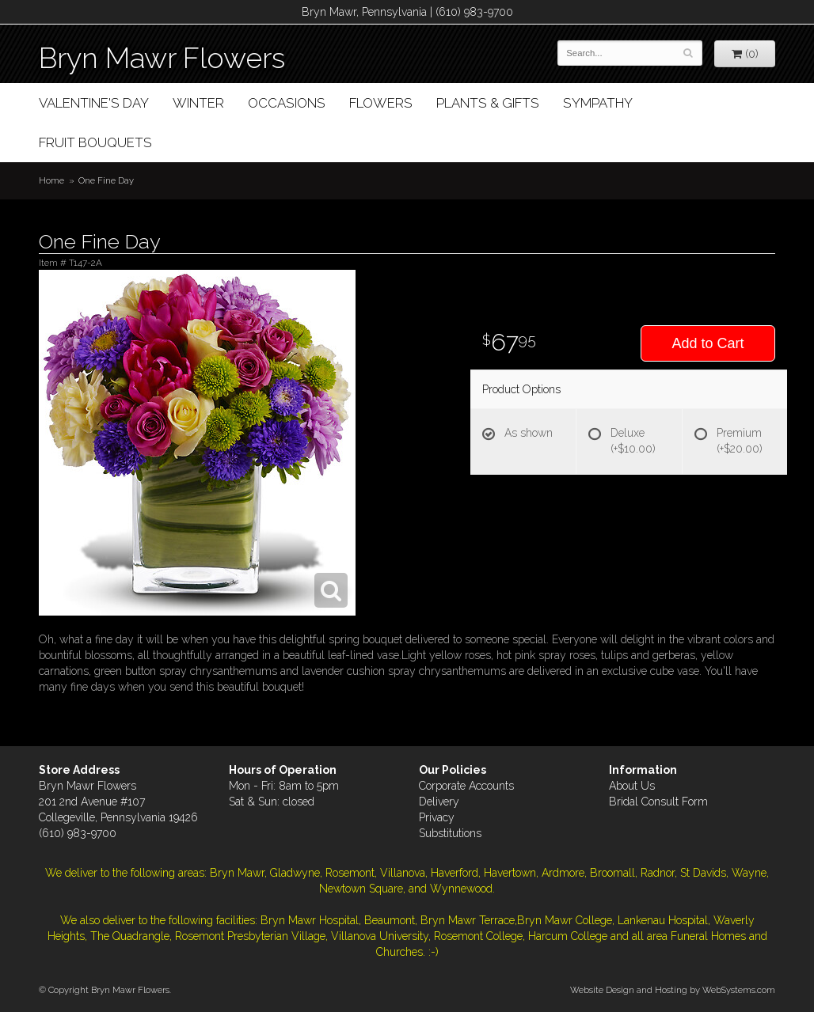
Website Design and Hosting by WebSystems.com (672, 989)
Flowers (381, 103)
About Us (632, 785)
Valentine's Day (94, 103)
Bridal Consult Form (658, 801)
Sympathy (598, 103)
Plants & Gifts (487, 103)
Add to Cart (707, 343)
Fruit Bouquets (95, 142)
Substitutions (450, 833)
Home (51, 180)
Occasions (286, 103)
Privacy (437, 817)
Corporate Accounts (466, 785)
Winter (198, 103)
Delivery (439, 801)
